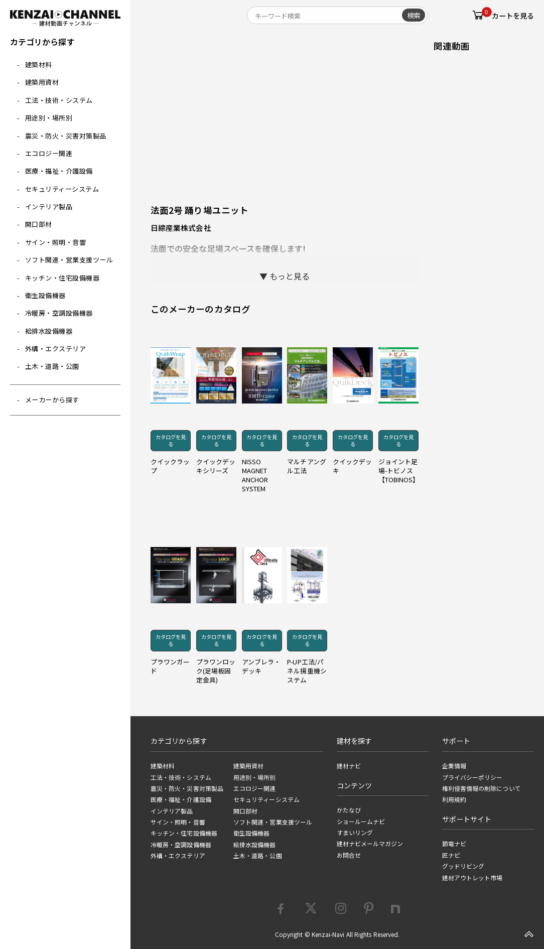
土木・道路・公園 (52, 366)
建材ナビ (349, 766)
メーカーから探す (52, 399)
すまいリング (355, 833)
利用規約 (454, 799)
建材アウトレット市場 (472, 878)
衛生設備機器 (45, 295)
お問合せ (349, 855)
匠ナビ (451, 855)
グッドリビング (463, 866)
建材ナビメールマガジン (370, 844)
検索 (413, 15)
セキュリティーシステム (62, 189)
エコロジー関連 (49, 153)
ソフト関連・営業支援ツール (69, 259)
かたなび (349, 810)
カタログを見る (171, 440)
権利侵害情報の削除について (481, 788)
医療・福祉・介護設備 (59, 171)
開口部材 (38, 224)
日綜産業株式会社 (181, 227)
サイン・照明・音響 (55, 242)
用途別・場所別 (49, 117)
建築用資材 (42, 82)
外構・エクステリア (55, 348)
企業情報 (454, 766)
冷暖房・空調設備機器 (59, 313)
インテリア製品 (49, 206)
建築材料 (38, 64)
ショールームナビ (361, 822)
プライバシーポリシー (472, 777)
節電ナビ (454, 844)
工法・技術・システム (59, 100)
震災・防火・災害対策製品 (65, 136)
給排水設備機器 (49, 331)
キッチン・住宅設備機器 (62, 278)
